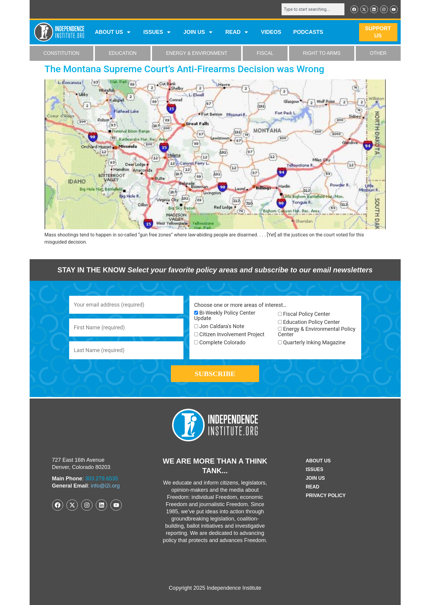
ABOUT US (113, 32)
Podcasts (308, 32)
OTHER (378, 53)
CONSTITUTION (61, 53)
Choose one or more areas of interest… (240, 305)
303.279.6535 (101, 479)
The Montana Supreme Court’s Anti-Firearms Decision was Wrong (184, 69)
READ (237, 32)
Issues (157, 32)
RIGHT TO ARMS (321, 53)
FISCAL (265, 53)
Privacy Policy (326, 495)
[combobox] (313, 9)
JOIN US (198, 32)
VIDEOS (271, 32)
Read (312, 486)
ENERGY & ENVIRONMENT (196, 53)
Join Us (315, 478)
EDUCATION (122, 53)
